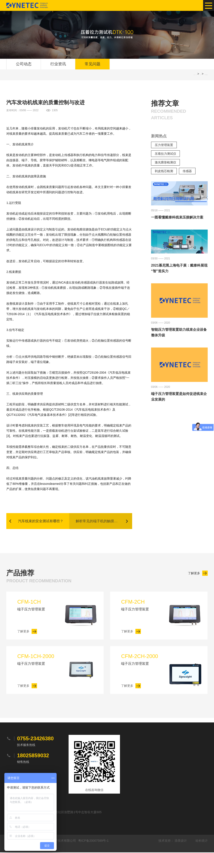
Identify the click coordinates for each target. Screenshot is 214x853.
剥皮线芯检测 (164, 171)
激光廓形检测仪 (165, 162)
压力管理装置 (164, 145)
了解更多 (194, 574)
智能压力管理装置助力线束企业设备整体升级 (179, 332)
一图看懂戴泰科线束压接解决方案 (177, 217)
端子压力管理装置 (38, 605)
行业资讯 (58, 64)
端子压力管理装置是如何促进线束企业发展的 (179, 396)
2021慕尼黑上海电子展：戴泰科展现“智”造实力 (179, 268)
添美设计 (181, 841)
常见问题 (92, 64)
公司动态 (24, 64)
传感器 (187, 171)
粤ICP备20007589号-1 (93, 841)
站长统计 (201, 841)
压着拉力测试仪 (165, 154)
